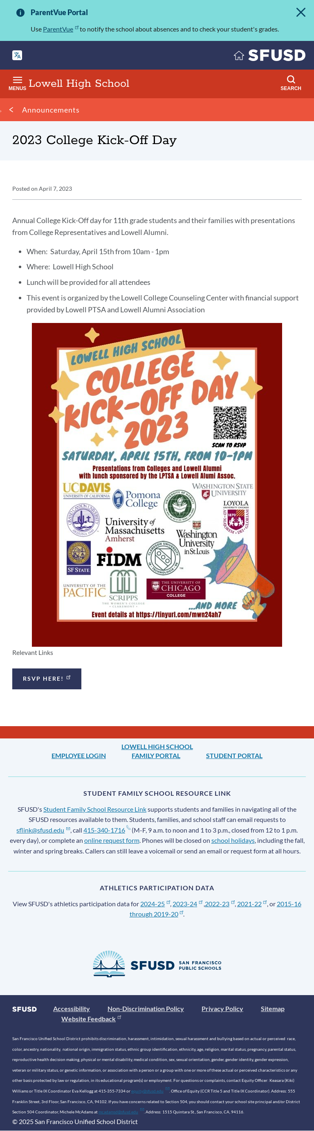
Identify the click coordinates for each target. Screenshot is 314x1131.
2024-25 (155, 904)
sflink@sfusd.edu (43, 830)
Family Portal (156, 755)
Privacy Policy (222, 1008)
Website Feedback (91, 1019)
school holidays (233, 840)
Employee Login (79, 755)
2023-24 (187, 904)
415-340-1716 (106, 830)
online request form (111, 840)
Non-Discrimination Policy (146, 1008)
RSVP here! (47, 677)
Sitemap (273, 1008)
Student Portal (234, 755)
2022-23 (220, 904)
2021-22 (252, 904)
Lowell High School (157, 746)
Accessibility (71, 1008)
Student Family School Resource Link (94, 809)
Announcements (51, 109)
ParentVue (60, 29)
